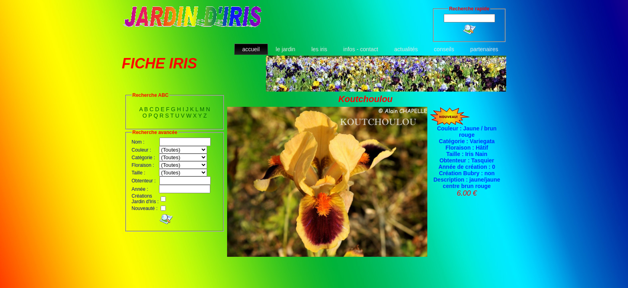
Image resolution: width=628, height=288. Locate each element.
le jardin (285, 49)
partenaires (484, 49)
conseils (444, 49)
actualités (406, 49)
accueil (251, 49)
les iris (319, 49)
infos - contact (360, 49)
